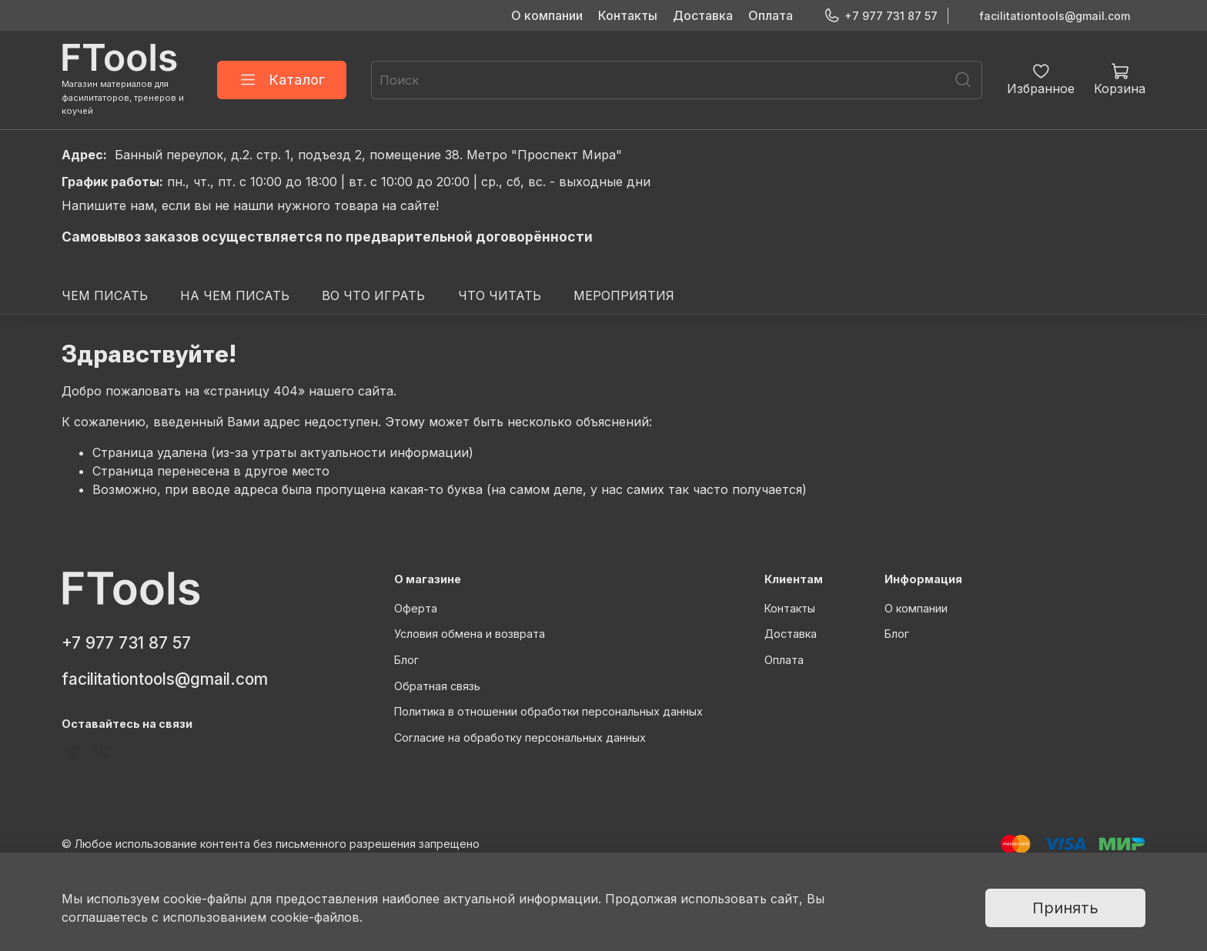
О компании (547, 15)
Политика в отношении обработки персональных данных (548, 711)
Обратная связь (437, 685)
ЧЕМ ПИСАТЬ (105, 295)
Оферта (415, 608)
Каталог (282, 80)
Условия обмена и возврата (469, 633)
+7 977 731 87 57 (881, 16)
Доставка (703, 15)
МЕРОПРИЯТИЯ (623, 295)
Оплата (770, 15)
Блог (406, 659)
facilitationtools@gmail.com (1054, 15)
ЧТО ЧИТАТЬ (499, 295)
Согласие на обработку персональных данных (520, 737)
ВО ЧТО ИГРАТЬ (373, 295)
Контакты (627, 15)
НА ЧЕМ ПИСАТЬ (234, 295)
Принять (1065, 908)
